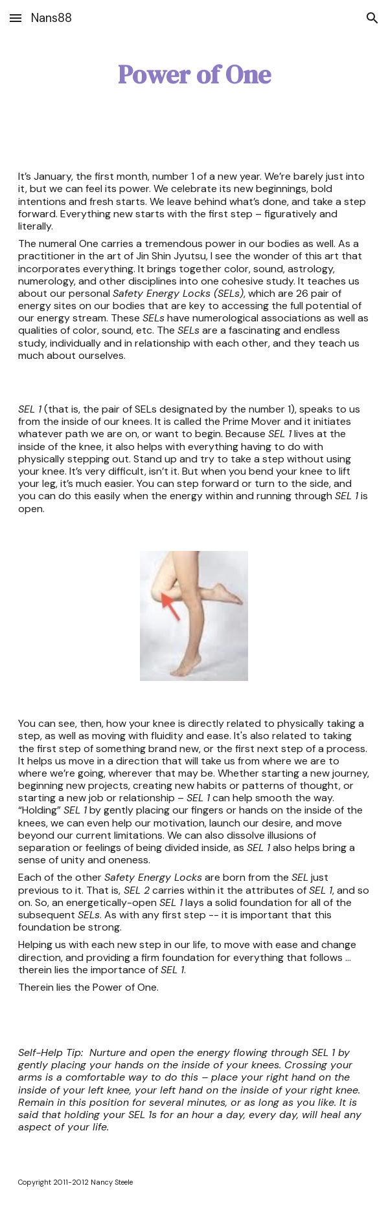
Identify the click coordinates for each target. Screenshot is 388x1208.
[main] (194, 75)
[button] (15, 18)
